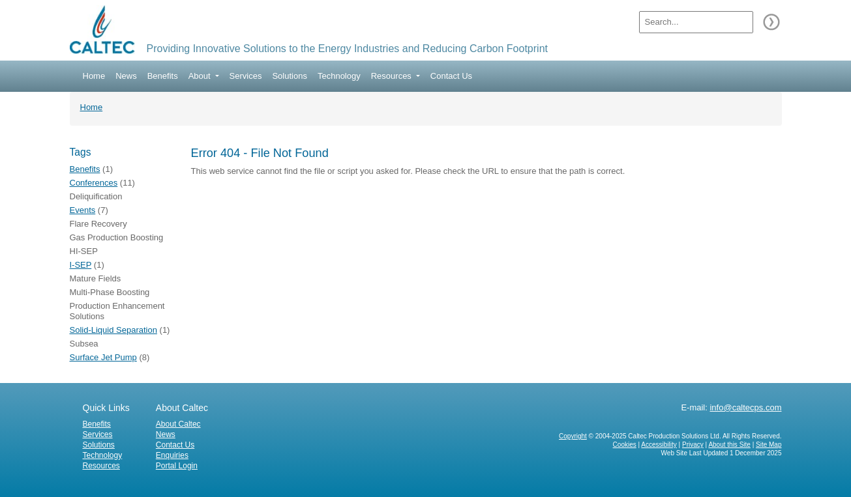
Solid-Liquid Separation (113, 330)
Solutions (289, 76)
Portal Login (177, 465)
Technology (339, 76)
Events (83, 210)
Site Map (768, 444)
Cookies (624, 444)
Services (246, 76)
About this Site (729, 444)
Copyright (573, 436)
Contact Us (451, 76)
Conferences (94, 183)
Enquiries (172, 455)
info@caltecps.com (745, 407)
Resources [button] (392, 76)
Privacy (693, 444)
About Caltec (178, 424)
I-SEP (81, 265)
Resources (101, 465)
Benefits (162, 76)
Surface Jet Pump (103, 357)
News (126, 76)
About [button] (200, 76)
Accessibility (658, 444)
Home (94, 76)
